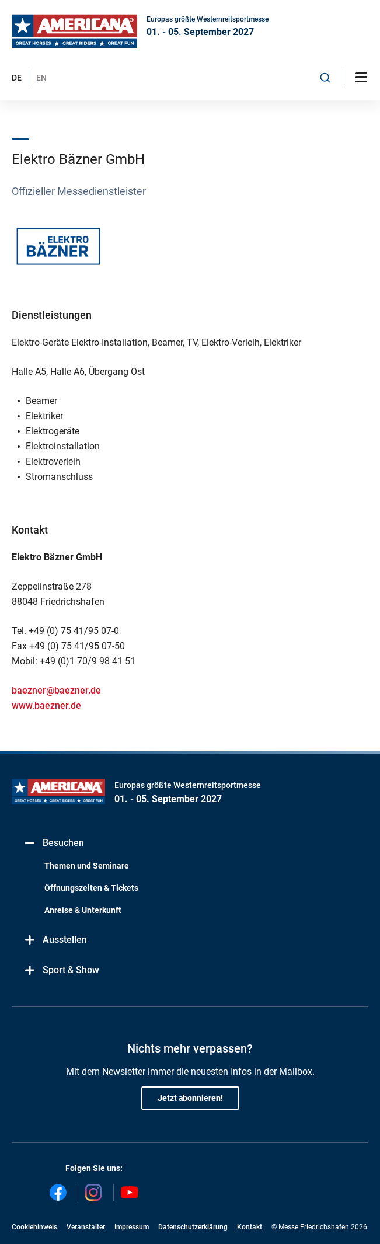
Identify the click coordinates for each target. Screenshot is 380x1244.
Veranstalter (86, 1227)
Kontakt (249, 1227)
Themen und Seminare (86, 865)
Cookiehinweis (34, 1227)
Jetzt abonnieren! (190, 1098)
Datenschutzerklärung (193, 1227)
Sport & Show (61, 970)
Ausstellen (55, 940)
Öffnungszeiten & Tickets (91, 888)
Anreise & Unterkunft (82, 910)
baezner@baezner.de (56, 690)
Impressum (131, 1227)
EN (41, 77)
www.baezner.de (46, 705)
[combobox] (325, 77)
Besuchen (53, 843)
